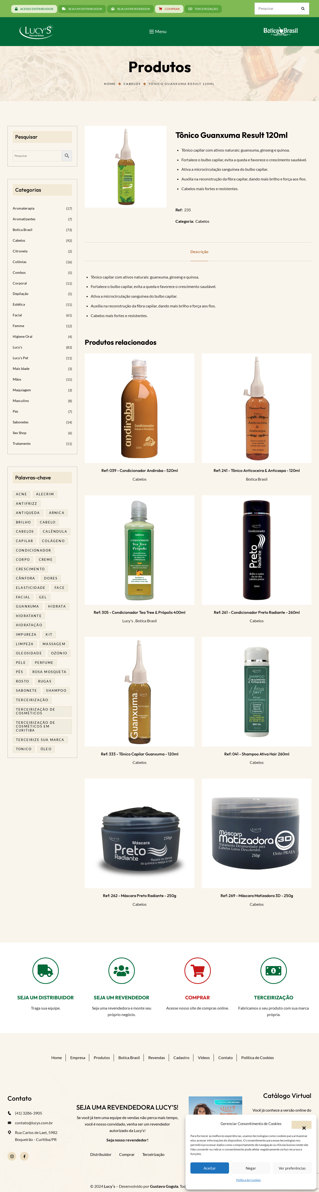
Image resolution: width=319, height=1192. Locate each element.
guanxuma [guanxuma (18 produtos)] (27, 606)
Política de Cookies (248, 1180)
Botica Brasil (256, 479)
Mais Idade (21, 368)
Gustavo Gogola (164, 1186)
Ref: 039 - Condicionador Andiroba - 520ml (139, 470)
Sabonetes (20, 422)
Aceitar (210, 1168)
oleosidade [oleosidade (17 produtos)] (29, 653)
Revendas (156, 1057)
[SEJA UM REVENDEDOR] (121, 971)
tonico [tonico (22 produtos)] (24, 749)
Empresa (77, 1057)
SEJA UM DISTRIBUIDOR (45, 997)
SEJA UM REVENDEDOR (121, 997)
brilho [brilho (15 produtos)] (23, 522)
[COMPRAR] (197, 971)
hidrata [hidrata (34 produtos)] (57, 606)
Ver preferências (292, 1168)
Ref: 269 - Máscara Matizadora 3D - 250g (257, 895)
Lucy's (127, 620)
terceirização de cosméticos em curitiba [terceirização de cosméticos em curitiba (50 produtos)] (35, 726)
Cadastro (181, 1057)
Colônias (19, 262)
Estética (19, 304)
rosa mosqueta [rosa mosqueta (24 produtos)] (49, 672)
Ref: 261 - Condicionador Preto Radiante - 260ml (257, 612)
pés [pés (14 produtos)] (19, 672)
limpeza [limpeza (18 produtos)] (25, 644)
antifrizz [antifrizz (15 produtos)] (26, 504)
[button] (302, 1125)
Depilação (20, 293)
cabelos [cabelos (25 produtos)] (25, 531)
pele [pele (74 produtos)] (21, 663)
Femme (18, 326)
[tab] (199, 251)
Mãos (17, 379)
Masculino (21, 400)
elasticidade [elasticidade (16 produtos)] (31, 588)
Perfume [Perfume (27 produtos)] (44, 663)
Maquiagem (22, 390)
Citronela (20, 251)
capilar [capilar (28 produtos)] (24, 541)
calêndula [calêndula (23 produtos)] (55, 531)
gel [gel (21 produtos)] (43, 597)
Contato (225, 1057)
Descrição (199, 251)
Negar (251, 1168)
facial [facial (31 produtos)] (23, 597)
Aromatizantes (24, 219)
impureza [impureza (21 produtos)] (26, 634)
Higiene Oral (22, 336)
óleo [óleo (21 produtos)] (46, 749)
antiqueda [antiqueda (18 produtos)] (28, 513)
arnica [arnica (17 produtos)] (57, 513)
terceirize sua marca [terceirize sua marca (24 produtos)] (40, 740)
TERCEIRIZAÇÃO (273, 997)
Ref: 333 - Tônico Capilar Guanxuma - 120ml (139, 753)
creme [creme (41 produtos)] (46, 560)
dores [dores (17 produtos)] (51, 578)
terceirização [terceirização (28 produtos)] (32, 700)
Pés (15, 411)
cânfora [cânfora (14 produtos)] (25, 578)
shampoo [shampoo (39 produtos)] (56, 690)
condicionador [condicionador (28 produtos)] (33, 550)
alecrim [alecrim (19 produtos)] (45, 494)
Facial (17, 315)
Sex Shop (19, 433)
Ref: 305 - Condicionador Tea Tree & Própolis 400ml (139, 612)
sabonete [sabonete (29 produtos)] (26, 690)
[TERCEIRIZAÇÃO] (273, 971)
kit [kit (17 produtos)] (49, 634)
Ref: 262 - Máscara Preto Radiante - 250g (139, 895)
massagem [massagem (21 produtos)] (54, 644)
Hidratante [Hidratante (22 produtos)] (29, 616)
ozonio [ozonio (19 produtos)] (59, 653)
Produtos (102, 1057)
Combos (19, 272)
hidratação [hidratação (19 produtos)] (29, 625)
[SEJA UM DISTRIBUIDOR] (45, 971)
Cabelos (132, 84)
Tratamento (22, 443)
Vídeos (204, 1057)
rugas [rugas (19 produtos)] (45, 681)
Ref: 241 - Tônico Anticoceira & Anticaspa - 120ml (257, 470)
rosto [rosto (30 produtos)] (22, 681)
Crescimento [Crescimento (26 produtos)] (30, 569)
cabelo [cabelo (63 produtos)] (48, 522)
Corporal (20, 283)
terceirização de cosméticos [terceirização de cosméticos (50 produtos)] (35, 711)
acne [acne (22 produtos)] (21, 494)
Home (110, 84)
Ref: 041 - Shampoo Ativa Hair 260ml (256, 753)
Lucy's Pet (20, 358)
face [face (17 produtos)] (60, 588)
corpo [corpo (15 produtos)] (23, 560)
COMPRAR (197, 997)
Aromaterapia (23, 208)
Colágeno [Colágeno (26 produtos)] (53, 541)
